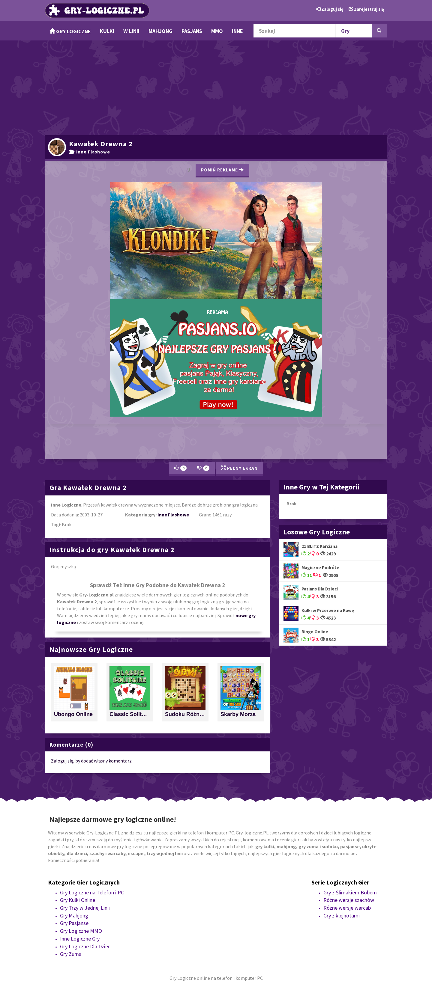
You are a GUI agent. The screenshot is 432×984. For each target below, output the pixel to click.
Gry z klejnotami (341, 915)
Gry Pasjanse (74, 923)
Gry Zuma (71, 953)
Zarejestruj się (366, 9)
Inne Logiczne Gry (80, 938)
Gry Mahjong (74, 915)
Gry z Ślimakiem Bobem (350, 892)
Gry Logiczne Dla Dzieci (86, 946)
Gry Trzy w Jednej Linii (85, 907)
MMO (217, 31)
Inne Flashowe (89, 152)
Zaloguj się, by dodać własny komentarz (91, 761)
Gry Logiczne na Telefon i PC (92, 892)
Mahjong (160, 31)
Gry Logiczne (70, 31)
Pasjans (192, 31)
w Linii (131, 31)
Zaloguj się (330, 9)
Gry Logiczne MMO (81, 930)
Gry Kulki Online (77, 899)
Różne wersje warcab (347, 907)
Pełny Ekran (239, 468)
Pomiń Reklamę (222, 170)
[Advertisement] (216, 87)
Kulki (107, 31)
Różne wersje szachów (348, 899)
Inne (237, 31)
